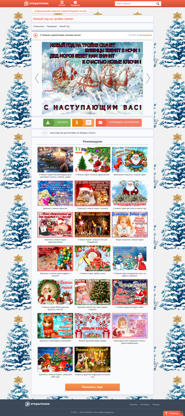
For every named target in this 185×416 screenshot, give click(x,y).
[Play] (35, 35)
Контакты (134, 404)
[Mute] (140, 35)
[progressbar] (147, 35)
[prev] (37, 78)
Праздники (52, 26)
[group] (92, 35)
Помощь (156, 404)
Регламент (145, 404)
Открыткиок (38, 26)
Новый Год (64, 26)
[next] (148, 78)
